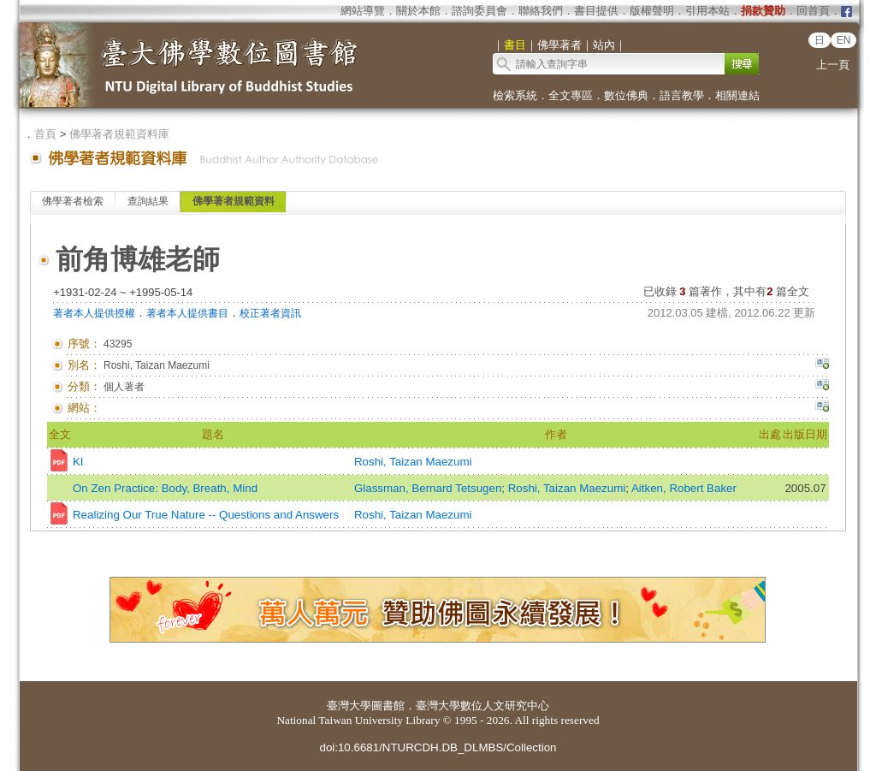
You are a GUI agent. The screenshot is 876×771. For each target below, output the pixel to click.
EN (844, 40)
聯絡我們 (540, 10)
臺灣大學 (349, 705)
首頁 (45, 134)
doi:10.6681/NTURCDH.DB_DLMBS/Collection (437, 747)
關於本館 (418, 10)
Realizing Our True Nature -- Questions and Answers (206, 514)
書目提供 (596, 10)
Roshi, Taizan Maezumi (413, 461)
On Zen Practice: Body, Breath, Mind (165, 488)
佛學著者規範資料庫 (119, 134)
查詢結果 (148, 201)
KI (78, 461)
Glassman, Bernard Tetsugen (427, 488)
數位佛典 (626, 95)
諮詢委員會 (479, 10)
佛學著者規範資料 (233, 201)
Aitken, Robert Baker (684, 488)
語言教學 (682, 95)
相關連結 (737, 95)
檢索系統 (515, 95)
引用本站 (707, 10)
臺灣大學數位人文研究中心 (482, 705)
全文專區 (570, 95)
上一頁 (832, 64)
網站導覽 (362, 10)
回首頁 (813, 10)
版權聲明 (652, 10)
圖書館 (388, 705)
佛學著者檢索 (73, 201)
